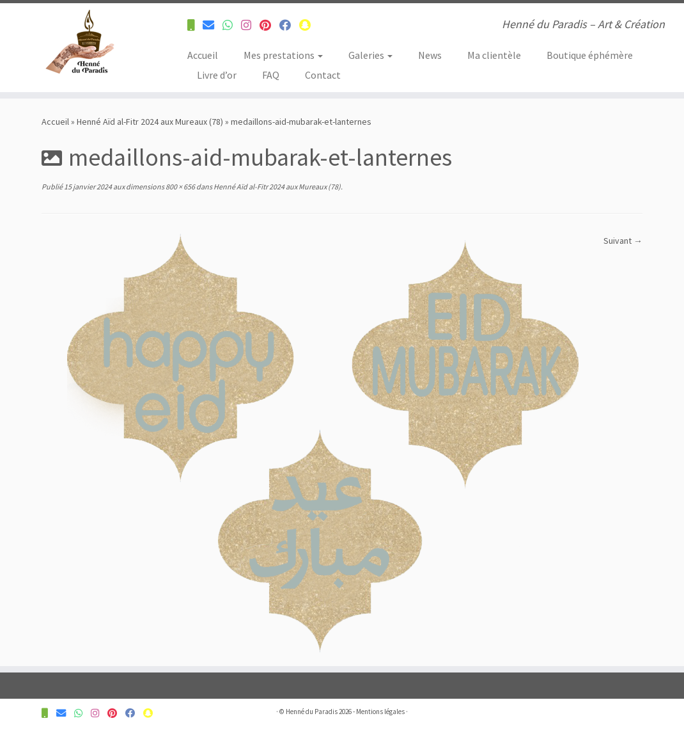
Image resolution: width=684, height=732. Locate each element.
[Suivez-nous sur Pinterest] (269, 25)
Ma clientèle (494, 55)
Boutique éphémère (590, 55)
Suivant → (622, 240)
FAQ (270, 74)
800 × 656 (179, 186)
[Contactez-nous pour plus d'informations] (195, 25)
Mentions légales (380, 711)
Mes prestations (283, 55)
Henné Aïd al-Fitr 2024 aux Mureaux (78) (150, 121)
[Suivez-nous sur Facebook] (289, 25)
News (430, 55)
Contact (323, 74)
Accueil (202, 55)
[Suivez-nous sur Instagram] (250, 25)
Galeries (370, 55)
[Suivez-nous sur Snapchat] (309, 25)
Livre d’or (217, 74)
